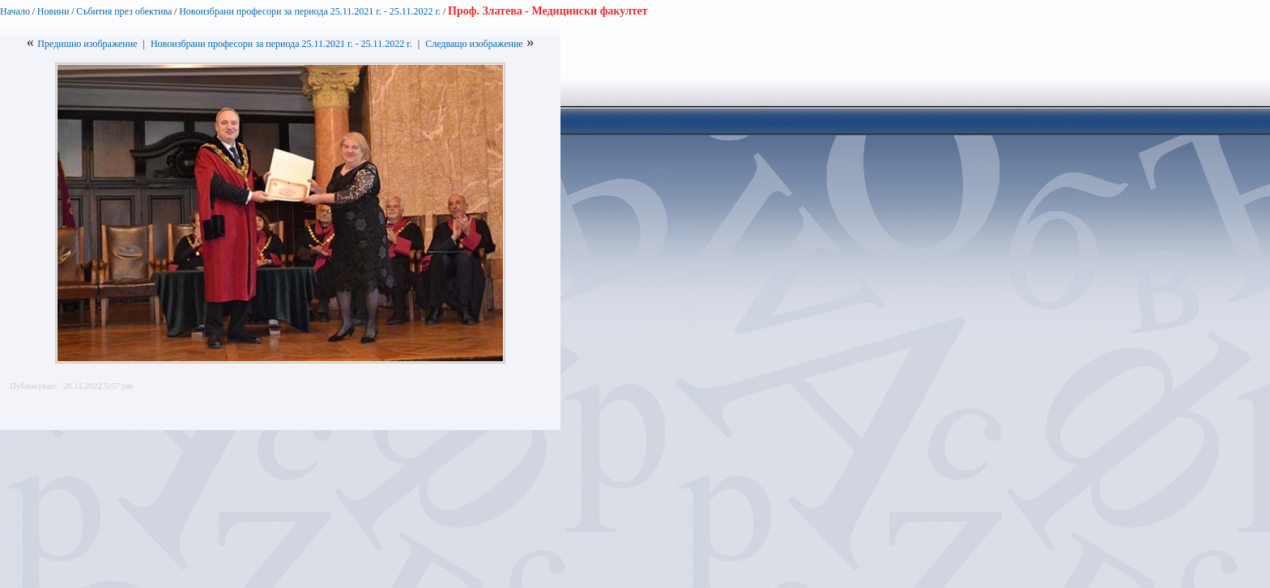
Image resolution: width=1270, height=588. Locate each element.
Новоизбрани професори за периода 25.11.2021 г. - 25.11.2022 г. (311, 11)
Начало (15, 11)
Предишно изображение (87, 43)
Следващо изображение (474, 43)
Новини (53, 11)
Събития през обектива (124, 11)
